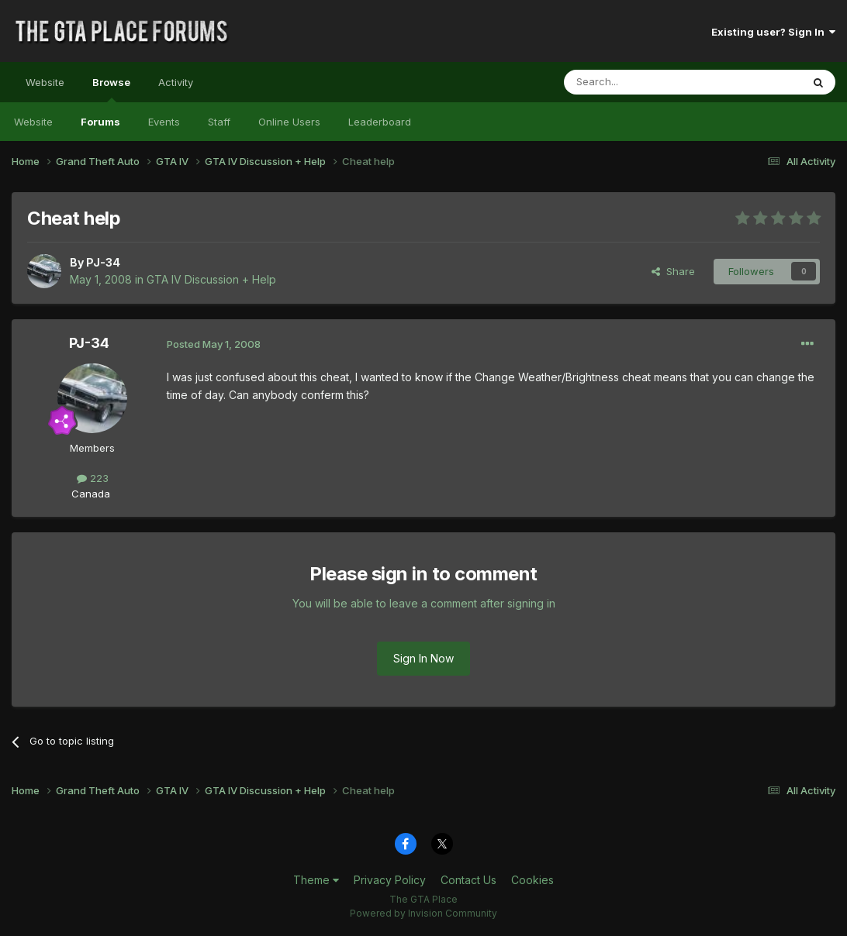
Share (673, 271)
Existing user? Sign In (773, 32)
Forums (100, 121)
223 (93, 478)
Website (45, 82)
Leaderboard (379, 121)
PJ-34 (103, 262)
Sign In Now (423, 658)
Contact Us (468, 879)
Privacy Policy (390, 879)
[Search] (643, 82)
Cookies (532, 879)
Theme (316, 879)
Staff (219, 121)
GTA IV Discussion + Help (211, 279)
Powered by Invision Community (423, 913)
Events (164, 121)
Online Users (289, 121)
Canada (90, 493)
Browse (111, 89)
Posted (214, 344)
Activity (175, 82)
